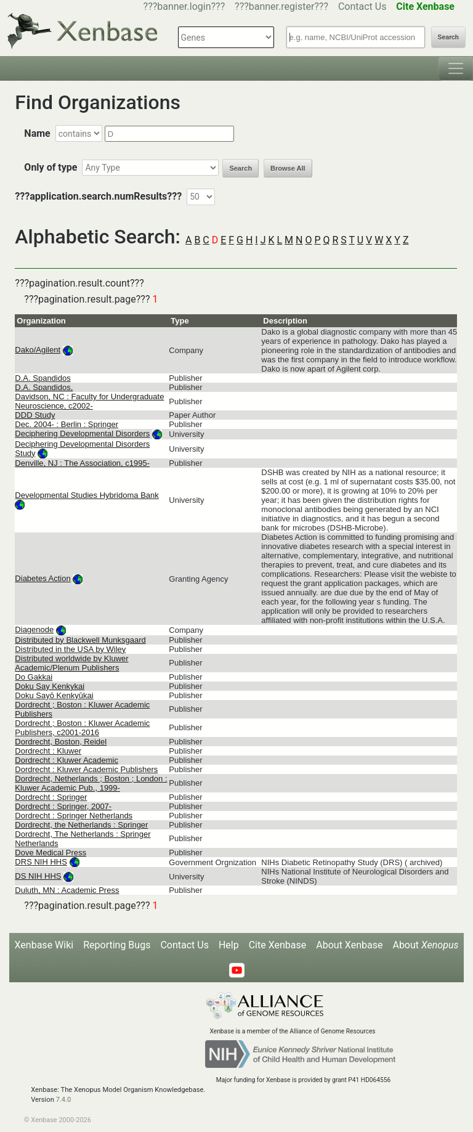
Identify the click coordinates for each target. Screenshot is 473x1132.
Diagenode (34, 629)
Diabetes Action (42, 578)
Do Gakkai (33, 677)
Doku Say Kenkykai (49, 686)
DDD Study (35, 415)
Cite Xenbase (278, 945)
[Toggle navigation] (456, 68)
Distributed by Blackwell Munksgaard (80, 640)
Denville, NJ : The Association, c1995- (82, 463)
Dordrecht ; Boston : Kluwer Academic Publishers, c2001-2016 (82, 728)
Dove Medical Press (50, 852)
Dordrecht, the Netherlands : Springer (81, 824)
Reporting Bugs (116, 945)
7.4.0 (63, 1100)
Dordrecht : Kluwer (48, 750)
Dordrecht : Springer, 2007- (63, 806)
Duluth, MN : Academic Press (67, 890)
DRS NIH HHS (41, 861)
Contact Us (362, 6)
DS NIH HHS (38, 876)
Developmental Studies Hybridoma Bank (86, 495)
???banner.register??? (281, 6)
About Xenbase (349, 945)
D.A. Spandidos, (44, 387)
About (425, 945)
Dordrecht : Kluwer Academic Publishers (86, 769)
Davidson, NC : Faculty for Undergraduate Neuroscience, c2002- (89, 401)
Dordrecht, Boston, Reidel (61, 741)
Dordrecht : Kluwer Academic (66, 760)
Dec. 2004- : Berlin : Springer (66, 424)
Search (448, 37)
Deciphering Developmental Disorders (82, 433)
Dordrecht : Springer (51, 797)
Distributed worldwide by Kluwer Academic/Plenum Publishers (71, 663)
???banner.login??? (184, 6)
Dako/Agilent (37, 349)
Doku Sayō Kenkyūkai (54, 695)
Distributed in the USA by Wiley (70, 649)
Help (229, 945)
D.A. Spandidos (42, 378)
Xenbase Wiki (44, 945)
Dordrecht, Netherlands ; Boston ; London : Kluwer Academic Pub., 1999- (91, 783)
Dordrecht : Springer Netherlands (73, 815)
